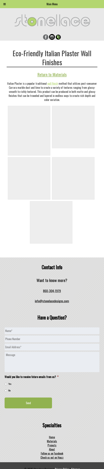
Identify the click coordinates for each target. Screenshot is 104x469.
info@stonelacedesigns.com (52, 300)
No (9, 390)
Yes (9, 383)
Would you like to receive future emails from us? (31, 377)
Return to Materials (52, 74)
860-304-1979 (52, 290)
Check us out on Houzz (52, 457)
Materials (52, 441)
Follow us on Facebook (52, 453)
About (52, 449)
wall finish (52, 83)
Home (52, 437)
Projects (52, 445)
